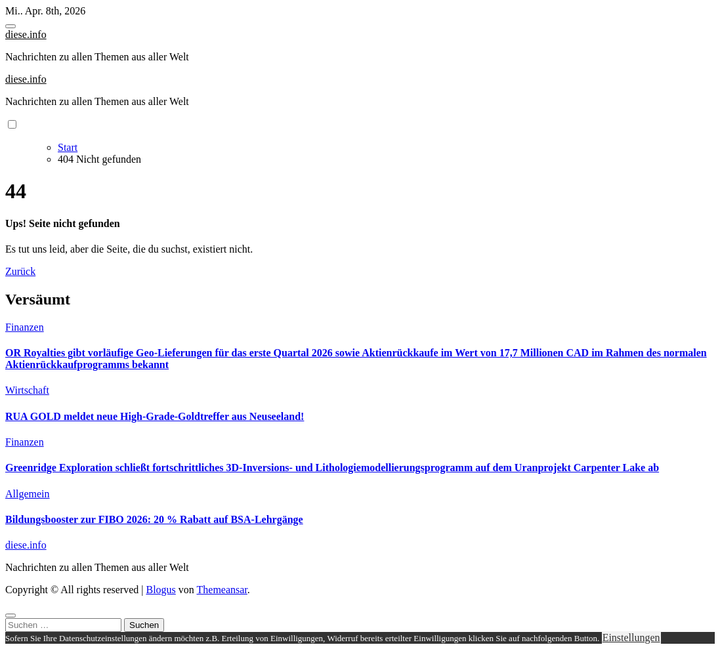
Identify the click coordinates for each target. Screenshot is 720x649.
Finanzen (24, 327)
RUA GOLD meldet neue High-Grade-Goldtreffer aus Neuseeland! (154, 416)
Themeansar (222, 589)
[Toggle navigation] (10, 26)
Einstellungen (631, 637)
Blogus (160, 589)
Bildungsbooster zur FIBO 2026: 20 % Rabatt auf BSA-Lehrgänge (154, 519)
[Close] (10, 616)
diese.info (26, 34)
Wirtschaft (27, 390)
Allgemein (27, 493)
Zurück (20, 271)
